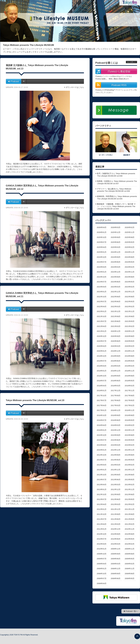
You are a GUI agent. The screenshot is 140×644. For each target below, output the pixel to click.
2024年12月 (115, 252)
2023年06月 (115, 282)
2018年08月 (129, 376)
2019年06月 (115, 361)
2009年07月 (101, 559)
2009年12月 (115, 549)
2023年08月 (129, 277)
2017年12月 (115, 390)
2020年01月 (101, 351)
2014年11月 (129, 450)
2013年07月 (101, 480)
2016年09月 (115, 415)
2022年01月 (101, 311)
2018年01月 (101, 390)
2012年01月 (101, 509)
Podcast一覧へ (131, 611)
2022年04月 (101, 306)
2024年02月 (129, 267)
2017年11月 (129, 390)
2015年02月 (129, 445)
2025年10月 (101, 237)
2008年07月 (101, 578)
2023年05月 (129, 282)
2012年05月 (129, 499)
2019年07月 (101, 361)
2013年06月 (115, 480)
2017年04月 (101, 405)
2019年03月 (115, 366)
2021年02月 (129, 326)
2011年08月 (129, 514)
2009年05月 (129, 559)
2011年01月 (101, 529)
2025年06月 (115, 242)
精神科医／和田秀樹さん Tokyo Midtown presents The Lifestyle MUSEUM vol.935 (117, 197)
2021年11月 (129, 311)
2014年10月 (101, 455)
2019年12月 (115, 351)
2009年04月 (101, 564)
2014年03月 (115, 465)
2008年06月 (115, 578)
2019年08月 (129, 356)
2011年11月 (129, 509)
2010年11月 (129, 529)
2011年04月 (101, 524)
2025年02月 (129, 247)
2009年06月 (115, 559)
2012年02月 (129, 504)
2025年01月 (101, 252)
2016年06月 (115, 420)
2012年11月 (129, 489)
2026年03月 (115, 227)
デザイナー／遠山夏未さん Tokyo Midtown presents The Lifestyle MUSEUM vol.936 (114, 190)
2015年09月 (115, 435)
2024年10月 (101, 257)
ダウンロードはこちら (75, 87)
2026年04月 (101, 227)
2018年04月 (101, 386)
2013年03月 (115, 485)
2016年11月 (129, 410)
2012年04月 (101, 504)
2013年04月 (101, 485)
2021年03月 (115, 326)
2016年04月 (101, 425)
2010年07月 (101, 539)
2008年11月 (129, 569)
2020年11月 (129, 331)
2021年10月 (101, 316)
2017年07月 (101, 400)
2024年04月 (101, 267)
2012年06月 (115, 499)
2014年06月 (115, 460)
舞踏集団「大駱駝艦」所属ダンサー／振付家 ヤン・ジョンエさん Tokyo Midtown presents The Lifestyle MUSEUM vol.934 (116, 206)
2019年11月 (129, 351)
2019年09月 (115, 356)
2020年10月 (101, 336)
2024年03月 (115, 267)
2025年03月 (115, 247)
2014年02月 (129, 465)
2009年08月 (129, 554)
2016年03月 (115, 425)
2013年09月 (115, 475)
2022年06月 (115, 301)
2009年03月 (115, 564)
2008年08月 (129, 574)
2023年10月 (101, 277)
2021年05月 (129, 321)
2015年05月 (129, 440)
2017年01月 (101, 410)
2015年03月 (115, 445)
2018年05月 (129, 381)
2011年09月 (115, 514)
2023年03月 (115, 287)
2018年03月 (115, 386)
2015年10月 (101, 435)
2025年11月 (129, 232)
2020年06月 (115, 341)
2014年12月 (115, 450)
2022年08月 (129, 297)
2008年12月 (115, 569)
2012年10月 (101, 494)
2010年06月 (115, 539)
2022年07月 (101, 301)
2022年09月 (115, 297)
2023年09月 (115, 277)
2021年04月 (101, 326)
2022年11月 (129, 292)
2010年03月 (115, 544)
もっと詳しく (131, 62)
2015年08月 (129, 435)
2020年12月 (115, 331)
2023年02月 (129, 287)
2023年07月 (101, 282)
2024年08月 (129, 257)
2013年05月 (129, 480)
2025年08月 (129, 237)
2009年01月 (101, 569)
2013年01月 (101, 489)
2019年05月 (129, 361)
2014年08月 (129, 455)
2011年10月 (101, 514)
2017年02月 (129, 405)
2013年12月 (115, 470)
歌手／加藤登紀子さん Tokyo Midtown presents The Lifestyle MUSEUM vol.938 (116, 174)
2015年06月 (115, 440)
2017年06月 (115, 400)
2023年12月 (115, 272)
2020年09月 (115, 336)
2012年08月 (129, 494)
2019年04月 (101, 366)
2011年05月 (129, 519)
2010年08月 (129, 534)
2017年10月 (101, 396)
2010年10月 (101, 534)
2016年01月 (101, 430)
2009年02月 (129, 564)
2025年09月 (115, 237)
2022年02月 (129, 306)
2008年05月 (129, 578)
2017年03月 (115, 405)
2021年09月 (115, 316)
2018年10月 (101, 376)
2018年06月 (115, 381)
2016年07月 (101, 420)
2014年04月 (101, 465)
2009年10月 (101, 554)
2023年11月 (129, 272)
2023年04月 (101, 287)
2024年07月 (101, 262)
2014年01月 (101, 470)
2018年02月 (129, 386)
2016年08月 (129, 415)
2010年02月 (129, 544)
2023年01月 (101, 292)
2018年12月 (115, 371)
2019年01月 (101, 371)
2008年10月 (101, 574)
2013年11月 (129, 470)
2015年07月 (101, 440)
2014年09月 (115, 455)
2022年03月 (115, 306)
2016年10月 (101, 415)
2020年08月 (129, 336)
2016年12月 (115, 410)
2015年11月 (129, 430)
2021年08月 (129, 316)
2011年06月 (115, 519)
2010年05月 (129, 539)
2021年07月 (101, 321)
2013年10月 (101, 475)
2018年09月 (115, 376)
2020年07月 (101, 341)
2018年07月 (101, 381)
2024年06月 (115, 262)
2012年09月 (115, 494)
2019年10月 (101, 356)
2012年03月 (115, 504)
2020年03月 (115, 346)
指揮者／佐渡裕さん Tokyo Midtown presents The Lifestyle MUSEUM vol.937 (117, 182)
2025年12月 (115, 232)
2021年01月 (101, 331)
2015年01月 (101, 450)
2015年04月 (101, 445)
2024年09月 (115, 257)
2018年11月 (129, 371)
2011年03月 (115, 524)
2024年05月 (129, 262)
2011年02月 (129, 524)
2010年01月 (101, 549)
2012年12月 (115, 489)
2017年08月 (129, 396)
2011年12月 (115, 509)
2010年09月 (115, 534)
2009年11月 (129, 549)
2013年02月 (129, 485)
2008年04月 (101, 583)
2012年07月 (101, 499)
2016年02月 (129, 425)
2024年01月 (101, 272)
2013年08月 (129, 475)
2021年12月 (115, 311)
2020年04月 (101, 346)
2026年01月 (101, 232)
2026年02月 (129, 227)
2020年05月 (129, 341)
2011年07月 (101, 519)
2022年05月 (129, 301)
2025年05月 (129, 242)
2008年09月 (115, 574)
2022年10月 (101, 297)
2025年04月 (101, 247)
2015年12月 (115, 430)
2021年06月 (115, 321)
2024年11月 (129, 252)
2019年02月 (129, 366)
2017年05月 (129, 400)
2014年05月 (129, 460)
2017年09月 (115, 396)
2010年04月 (101, 544)
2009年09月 (115, 554)
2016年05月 (129, 420)
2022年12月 (115, 292)
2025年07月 (101, 242)
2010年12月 (115, 529)
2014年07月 (101, 460)
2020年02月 (129, 346)
